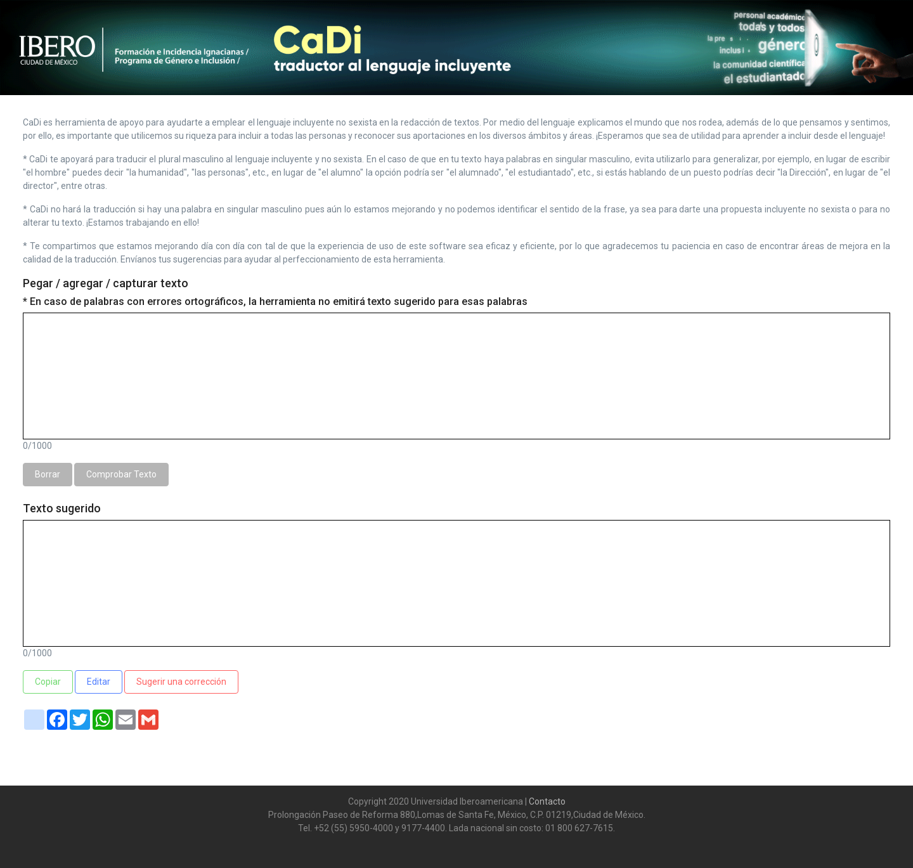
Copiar (48, 682)
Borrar (47, 474)
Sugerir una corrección (181, 682)
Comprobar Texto (121, 474)
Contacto (546, 801)
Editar (98, 682)
